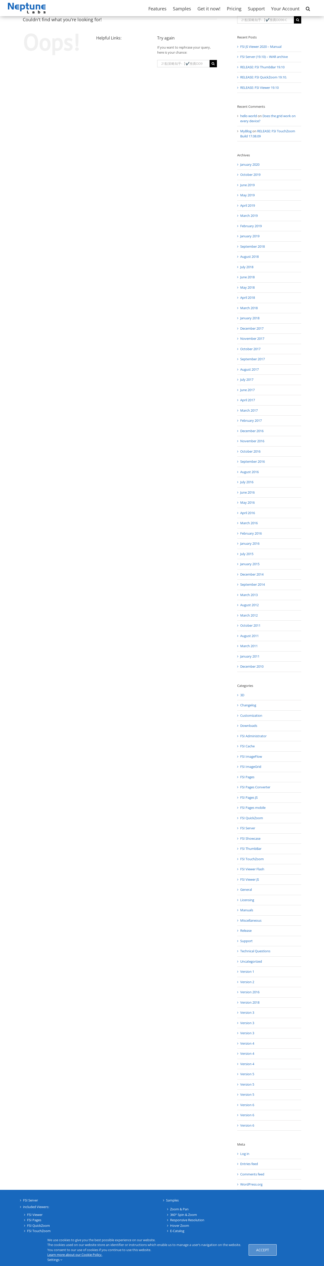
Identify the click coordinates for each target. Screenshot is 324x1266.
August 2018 (249, 256)
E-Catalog (177, 1231)
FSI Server (247, 828)
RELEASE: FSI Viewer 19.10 (259, 87)
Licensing (247, 900)
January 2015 (249, 564)
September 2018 (252, 246)
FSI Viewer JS (249, 879)
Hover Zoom (179, 1225)
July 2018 (246, 267)
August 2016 (249, 472)
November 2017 (252, 338)
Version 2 (247, 982)
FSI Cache (247, 746)
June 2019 (247, 185)
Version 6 (247, 1105)
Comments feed (252, 1174)
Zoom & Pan (179, 1209)
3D (242, 695)
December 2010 (252, 666)
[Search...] (183, 63)
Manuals (246, 910)
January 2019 (249, 236)
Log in (244, 1153)
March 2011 (249, 646)
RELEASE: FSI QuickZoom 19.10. (263, 77)
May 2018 (247, 287)
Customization (251, 715)
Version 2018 (249, 1002)
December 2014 (252, 574)
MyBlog (246, 131)
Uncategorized (251, 961)
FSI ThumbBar (250, 848)
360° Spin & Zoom (183, 1214)
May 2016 (247, 502)
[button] (308, 8)
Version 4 (247, 1043)
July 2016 (246, 482)
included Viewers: (36, 1207)
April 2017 (247, 400)
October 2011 (250, 625)
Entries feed (249, 1164)
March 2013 (249, 595)
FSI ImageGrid (250, 766)
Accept (262, 1250)
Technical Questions (255, 951)
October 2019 (250, 174)
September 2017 (252, 359)
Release (246, 930)
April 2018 (247, 297)
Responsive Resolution (187, 1220)
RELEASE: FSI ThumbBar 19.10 (262, 67)
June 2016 (247, 492)
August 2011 (249, 636)
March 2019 (249, 215)
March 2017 (249, 410)
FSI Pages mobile (253, 807)
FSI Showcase (250, 838)
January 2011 (249, 656)
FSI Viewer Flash (252, 869)
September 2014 (252, 584)
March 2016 (249, 523)
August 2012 (249, 605)
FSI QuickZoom (251, 818)
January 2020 (249, 164)
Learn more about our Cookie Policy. (74, 1254)
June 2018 (247, 277)
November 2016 (252, 441)
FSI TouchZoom (252, 859)
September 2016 (252, 461)
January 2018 (249, 318)
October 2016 (250, 451)
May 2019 (247, 195)
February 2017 (251, 420)
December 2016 (252, 431)
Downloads (248, 725)
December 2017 (252, 328)
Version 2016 (249, 992)
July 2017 (246, 379)
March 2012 (249, 615)
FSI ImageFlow (251, 756)
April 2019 (247, 205)
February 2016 (251, 533)
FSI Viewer (35, 1214)
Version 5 (247, 1074)
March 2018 (249, 308)
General (246, 889)
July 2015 (246, 554)
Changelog (248, 705)
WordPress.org (251, 1184)
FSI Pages (247, 777)
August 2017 (249, 369)
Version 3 (247, 1012)
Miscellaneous (250, 920)
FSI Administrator (253, 736)
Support (246, 941)
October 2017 (250, 349)
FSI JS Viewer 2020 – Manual (260, 46)
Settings (54, 1259)
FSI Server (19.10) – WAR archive (264, 56)
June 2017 (247, 390)
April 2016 (247, 513)
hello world (248, 116)
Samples (172, 1200)
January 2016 (249, 543)
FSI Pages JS (249, 797)
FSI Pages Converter (255, 787)
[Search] (213, 63)
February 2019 (251, 226)
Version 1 (247, 971)
